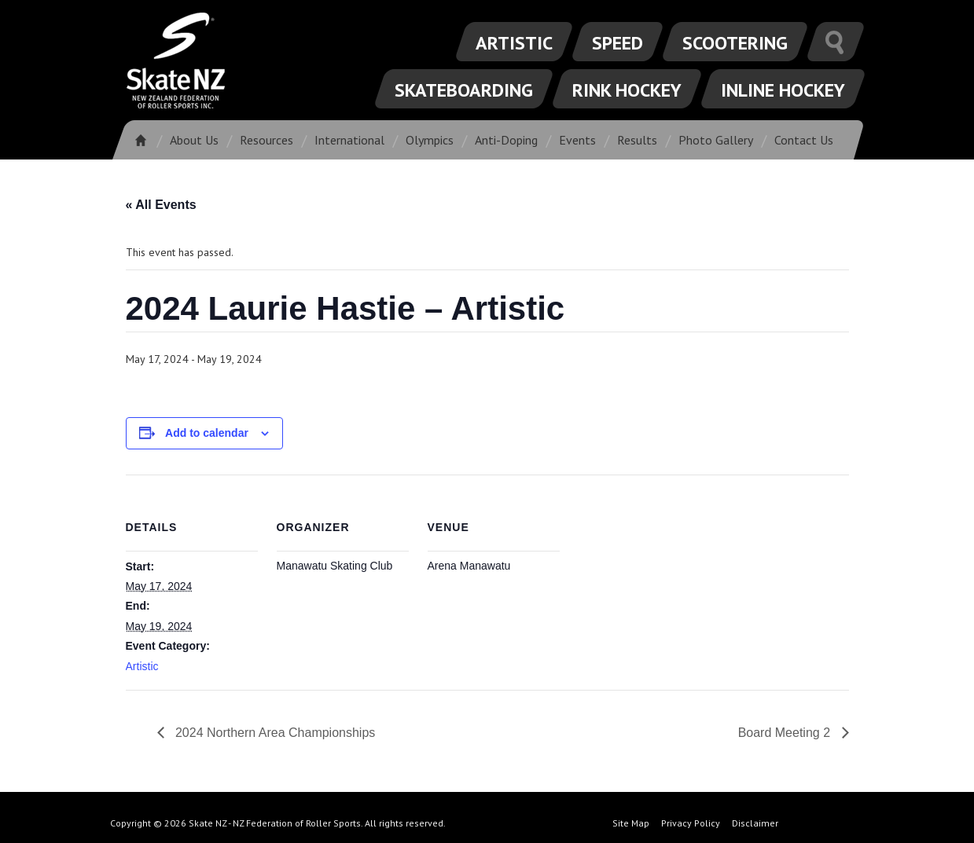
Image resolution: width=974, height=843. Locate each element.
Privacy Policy (690, 823)
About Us (194, 140)
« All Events (161, 204)
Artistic (514, 43)
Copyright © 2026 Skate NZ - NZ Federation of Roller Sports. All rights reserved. (278, 823)
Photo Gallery (715, 140)
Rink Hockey (627, 90)
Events (577, 140)
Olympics (430, 140)
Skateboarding (464, 90)
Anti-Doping (506, 140)
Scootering (735, 43)
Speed (617, 43)
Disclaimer (755, 823)
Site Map (630, 823)
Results (637, 140)
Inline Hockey (783, 90)
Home (145, 139)
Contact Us (803, 140)
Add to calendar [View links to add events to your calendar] (206, 433)
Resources (266, 140)
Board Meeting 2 (786, 732)
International (349, 140)
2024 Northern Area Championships (274, 732)
